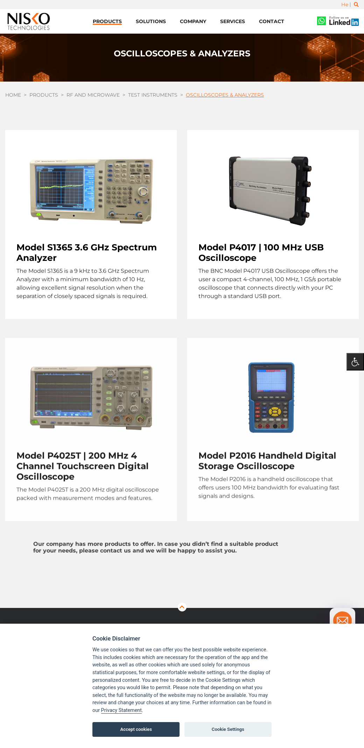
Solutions (151, 21)
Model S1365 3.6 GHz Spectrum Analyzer (86, 252)
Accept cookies (136, 729)
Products (107, 21)
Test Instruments (152, 95)
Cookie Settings (228, 729)
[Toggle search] (356, 4)
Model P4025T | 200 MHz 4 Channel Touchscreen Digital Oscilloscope (82, 488)
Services (232, 21)
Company (193, 21)
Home (13, 95)
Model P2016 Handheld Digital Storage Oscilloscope (267, 483)
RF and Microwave (93, 95)
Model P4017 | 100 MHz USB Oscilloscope (261, 252)
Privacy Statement (121, 710)
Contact (271, 21)
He (344, 4)
